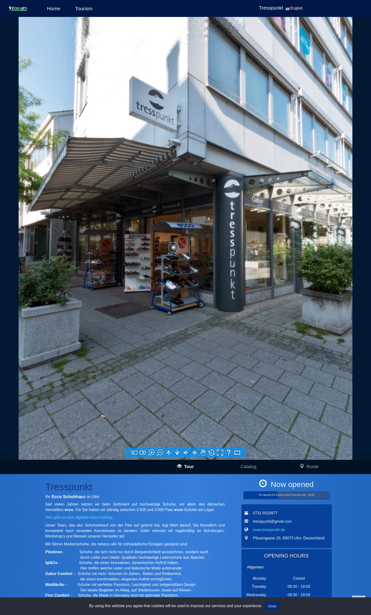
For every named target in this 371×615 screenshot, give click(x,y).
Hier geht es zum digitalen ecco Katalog (79, 517)
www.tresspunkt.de (269, 530)
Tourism (84, 8)
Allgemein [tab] (255, 567)
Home (53, 8)
